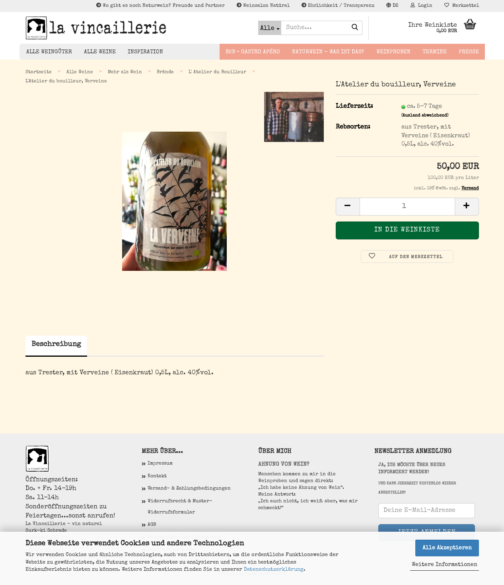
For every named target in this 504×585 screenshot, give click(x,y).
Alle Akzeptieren (447, 548)
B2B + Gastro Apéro (253, 52)
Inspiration (145, 52)
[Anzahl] (407, 207)
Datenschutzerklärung (274, 569)
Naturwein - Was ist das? (328, 52)
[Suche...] (269, 28)
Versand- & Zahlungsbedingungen (189, 488)
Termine (434, 52)
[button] (392, 6)
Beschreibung (56, 344)
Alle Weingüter (49, 52)
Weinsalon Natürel (263, 5)
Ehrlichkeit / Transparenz (338, 5)
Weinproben (393, 52)
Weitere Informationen (444, 565)
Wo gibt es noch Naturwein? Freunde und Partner (160, 5)
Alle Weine (100, 52)
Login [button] (421, 5)
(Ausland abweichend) (424, 115)
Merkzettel (461, 5)
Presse (469, 52)
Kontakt (157, 476)
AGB (152, 525)
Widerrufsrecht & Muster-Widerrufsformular (180, 507)
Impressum (160, 463)
